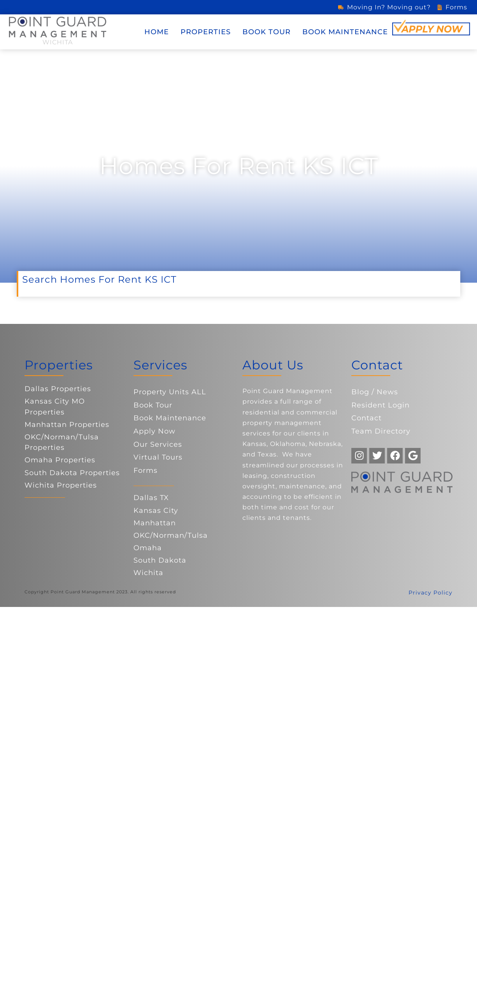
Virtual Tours (157, 457)
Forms (145, 470)
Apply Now (154, 431)
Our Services (157, 444)
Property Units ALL (169, 392)
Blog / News (374, 392)
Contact (366, 418)
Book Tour (266, 32)
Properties (206, 32)
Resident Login (380, 405)
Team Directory (380, 431)
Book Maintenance (345, 32)
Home (156, 32)
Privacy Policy (430, 592)
